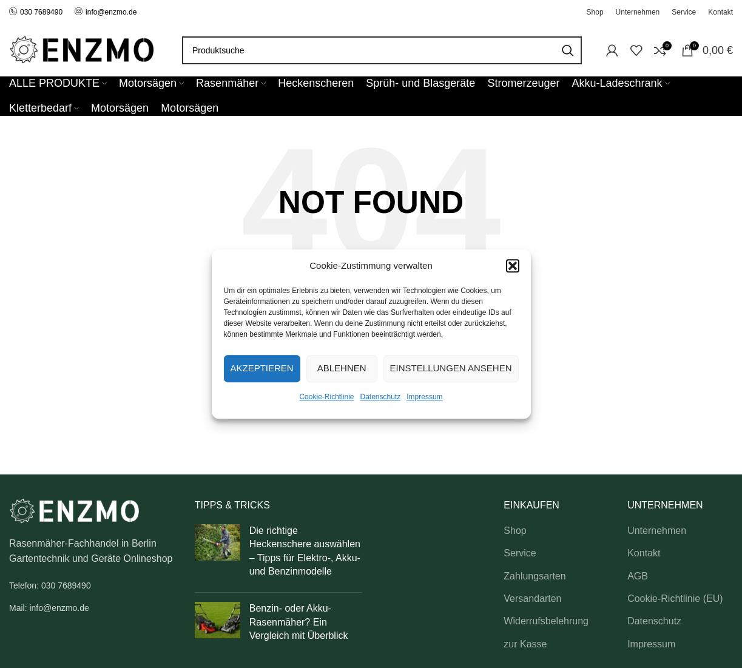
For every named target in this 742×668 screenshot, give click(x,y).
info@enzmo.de (111, 12)
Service (520, 553)
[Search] (382, 50)
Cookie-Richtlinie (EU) (675, 598)
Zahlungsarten (534, 576)
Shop (515, 530)
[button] (513, 266)
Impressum (424, 397)
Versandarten (532, 598)
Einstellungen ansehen (451, 368)
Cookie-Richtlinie (326, 397)
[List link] (93, 585)
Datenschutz (380, 397)
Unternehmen (656, 530)
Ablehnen (341, 368)
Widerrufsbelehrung (546, 621)
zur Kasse (525, 644)
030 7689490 (35, 12)
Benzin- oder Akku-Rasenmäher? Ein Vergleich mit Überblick (298, 622)
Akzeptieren (262, 368)
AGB (637, 576)
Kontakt (643, 553)
